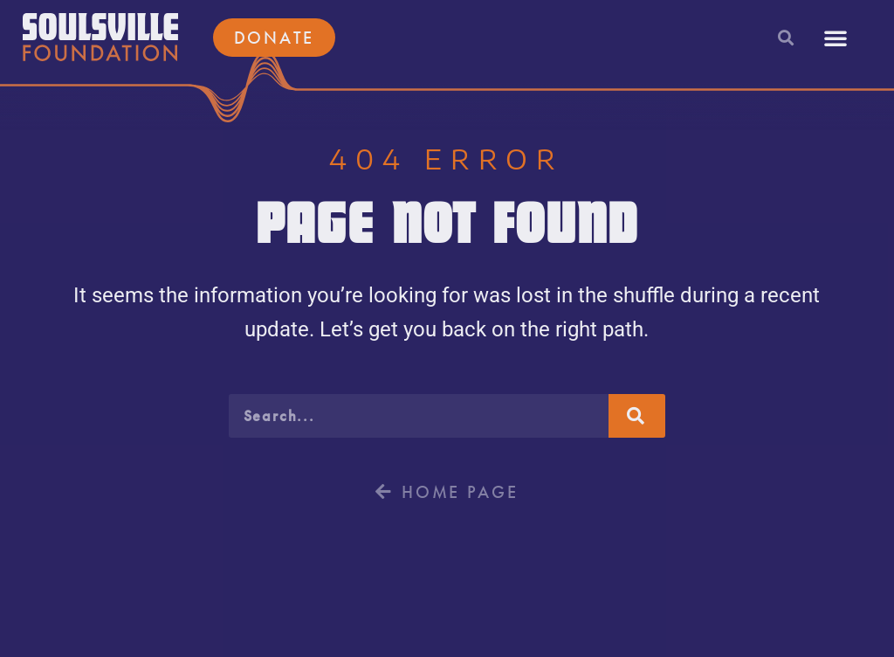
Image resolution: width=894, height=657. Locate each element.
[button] (785, 37)
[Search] (637, 416)
